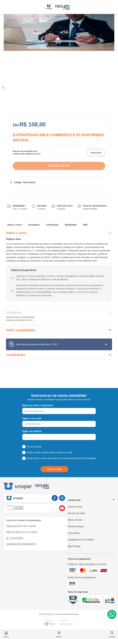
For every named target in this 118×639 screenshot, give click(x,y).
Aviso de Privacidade (86, 458)
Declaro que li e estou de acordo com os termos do (61, 458)
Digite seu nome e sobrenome (37, 405)
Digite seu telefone (31, 431)
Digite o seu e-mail (31, 418)
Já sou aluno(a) (34, 446)
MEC (85, 225)
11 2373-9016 (14, 538)
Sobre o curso (14, 225)
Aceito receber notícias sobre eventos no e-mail (49, 452)
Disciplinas (34, 225)
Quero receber (54, 469)
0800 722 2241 (13, 532)
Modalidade (71, 225)
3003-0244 (11, 526)
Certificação (52, 225)
